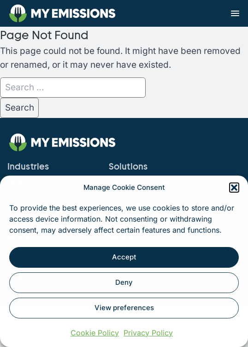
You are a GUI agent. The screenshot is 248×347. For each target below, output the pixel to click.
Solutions (128, 166)
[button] (234, 187)
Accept (124, 257)
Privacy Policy (148, 332)
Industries (28, 166)
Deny (124, 282)
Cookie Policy (95, 332)
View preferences (124, 307)
